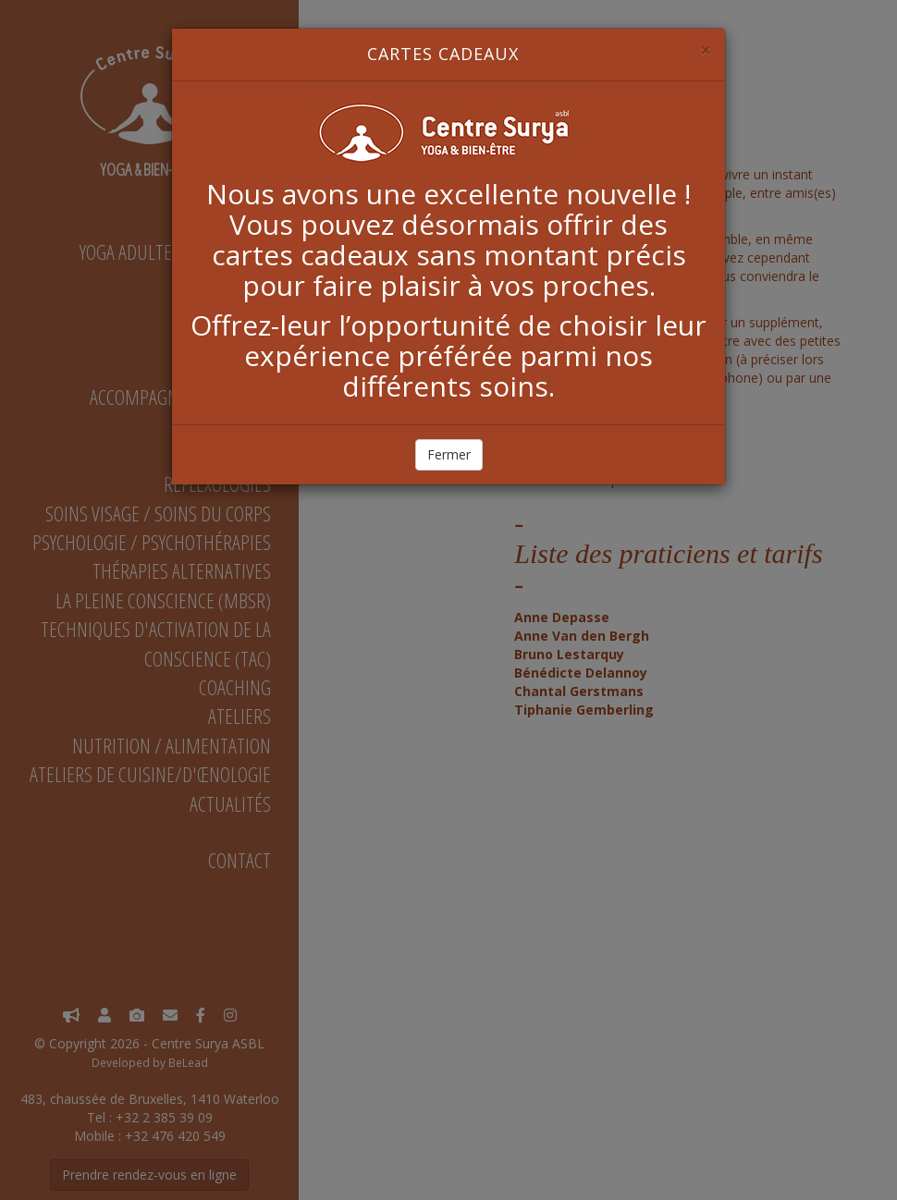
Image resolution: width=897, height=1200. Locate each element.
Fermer (449, 454)
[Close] (705, 50)
